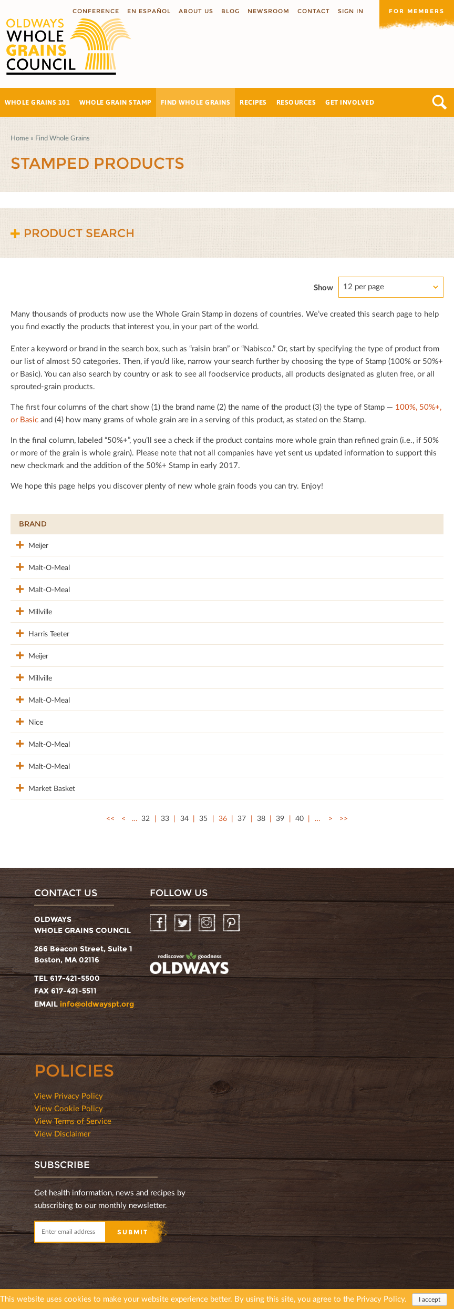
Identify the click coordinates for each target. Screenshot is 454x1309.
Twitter (183, 917)
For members (417, 11)
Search (439, 102)
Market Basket (42, 781)
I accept (429, 1299)
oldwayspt (189, 958)
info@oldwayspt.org (97, 997)
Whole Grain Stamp (115, 102)
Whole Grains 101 (37, 102)
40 (299, 811)
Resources (296, 102)
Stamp (300, 524)
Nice (26, 717)
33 (165, 811)
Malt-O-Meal (39, 566)
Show (323, 287)
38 (261, 811)
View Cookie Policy (68, 1102)
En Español (149, 11)
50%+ (419, 524)
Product (108, 524)
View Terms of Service (72, 1114)
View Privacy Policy (68, 1089)
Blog (230, 11)
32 (145, 811)
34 (184, 811)
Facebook (159, 917)
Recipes (253, 102)
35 (203, 811)
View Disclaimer (62, 1127)
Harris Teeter (39, 630)
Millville (31, 609)
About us (196, 11)
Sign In (351, 11)
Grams (364, 524)
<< (110, 811)
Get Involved (349, 102)
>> (343, 811)
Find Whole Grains (196, 102)
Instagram (208, 917)
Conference (96, 11)
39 (280, 811)
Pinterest (232, 917)
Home (20, 138)
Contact (313, 11)
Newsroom (268, 11)
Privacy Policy (380, 1298)
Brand (33, 524)
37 (242, 811)
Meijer (29, 544)
